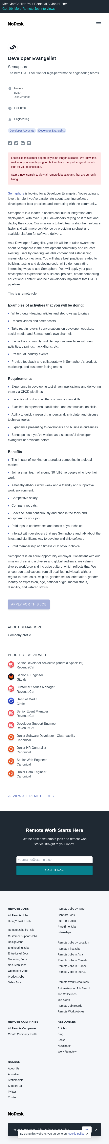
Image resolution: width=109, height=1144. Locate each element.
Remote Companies (23, 1021)
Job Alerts (64, 999)
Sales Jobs (14, 982)
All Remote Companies (22, 1028)
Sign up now (54, 870)
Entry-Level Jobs (18, 953)
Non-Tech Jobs (17, 965)
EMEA (17, 92)
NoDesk (14, 1061)
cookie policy (76, 1133)
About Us (13, 1068)
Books (61, 1040)
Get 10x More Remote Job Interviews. (29, 8)
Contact (12, 1097)
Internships (64, 932)
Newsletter (64, 1045)
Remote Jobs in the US (72, 971)
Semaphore (18, 67)
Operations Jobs (18, 970)
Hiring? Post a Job (19, 921)
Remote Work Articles (71, 1011)
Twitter (12, 1091)
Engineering (21, 119)
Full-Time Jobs (67, 920)
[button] (98, 24)
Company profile (19, 635)
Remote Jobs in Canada (72, 960)
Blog (60, 1034)
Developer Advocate (22, 130)
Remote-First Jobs (69, 948)
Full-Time (20, 107)
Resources (67, 1021)
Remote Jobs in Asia (70, 954)
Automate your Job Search (74, 988)
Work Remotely (67, 1051)
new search (27, 174)
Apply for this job (29, 604)
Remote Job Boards (70, 1005)
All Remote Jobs (18, 915)
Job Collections (67, 994)
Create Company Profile (22, 1034)
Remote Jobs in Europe (72, 966)
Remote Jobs (18, 908)
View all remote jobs (31, 796)
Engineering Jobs (18, 947)
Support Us (15, 1085)
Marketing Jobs (17, 959)
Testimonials (15, 1080)
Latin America (21, 96)
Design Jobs (15, 942)
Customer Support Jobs (22, 936)
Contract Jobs (66, 915)
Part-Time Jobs (67, 926)
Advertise (13, 1074)
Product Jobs (16, 976)
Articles (62, 1028)
